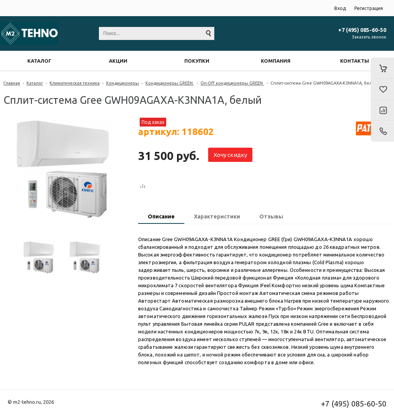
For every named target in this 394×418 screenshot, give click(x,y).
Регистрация (368, 8)
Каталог (35, 83)
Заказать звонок (369, 37)
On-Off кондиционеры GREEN (232, 83)
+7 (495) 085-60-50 (362, 30)
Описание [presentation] (161, 216)
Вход (340, 8)
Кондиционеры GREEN (169, 83)
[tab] (161, 217)
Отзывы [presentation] (271, 216)
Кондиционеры (122, 83)
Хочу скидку (230, 155)
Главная (11, 83)
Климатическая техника (75, 83)
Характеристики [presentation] (217, 216)
